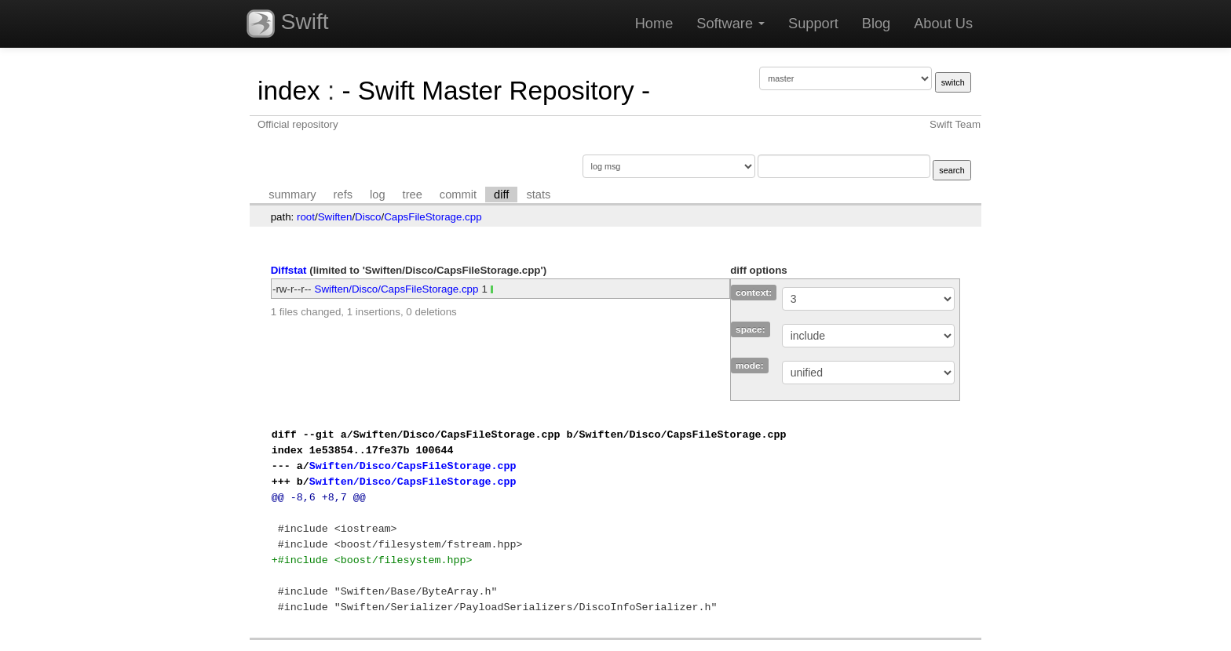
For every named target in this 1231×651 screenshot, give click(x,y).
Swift (287, 23)
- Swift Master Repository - (496, 90)
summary (292, 194)
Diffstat (289, 270)
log (377, 194)
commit (458, 194)
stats (538, 194)
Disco (368, 217)
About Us (943, 23)
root (306, 217)
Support (813, 23)
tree (412, 194)
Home (654, 23)
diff (501, 194)
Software (730, 23)
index (289, 90)
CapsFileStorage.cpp (432, 217)
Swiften (335, 217)
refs (343, 194)
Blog (876, 23)
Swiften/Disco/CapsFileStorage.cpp (397, 289)
